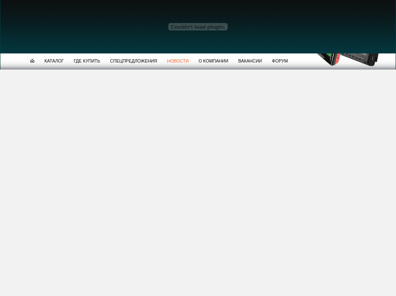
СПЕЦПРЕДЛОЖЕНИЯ (133, 60)
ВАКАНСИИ (250, 60)
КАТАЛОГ (54, 60)
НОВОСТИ (178, 60)
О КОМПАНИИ (213, 60)
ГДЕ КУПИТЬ (87, 60)
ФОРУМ (280, 60)
